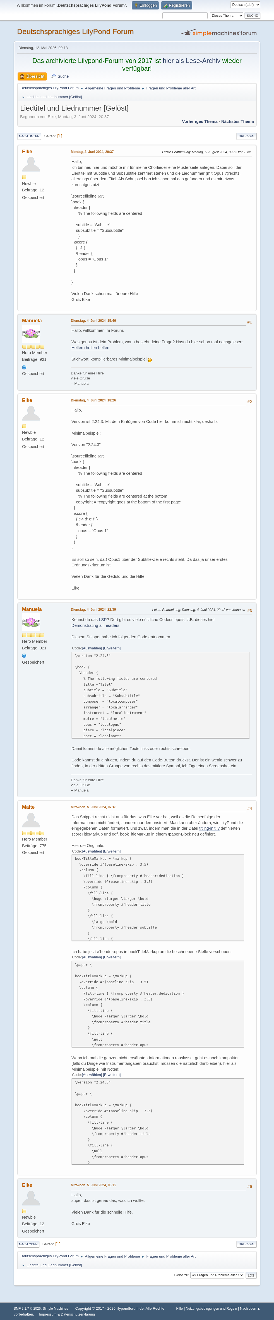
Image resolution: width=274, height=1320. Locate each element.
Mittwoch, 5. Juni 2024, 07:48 (93, 807)
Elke (27, 151)
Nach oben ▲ (250, 1309)
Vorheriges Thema (199, 121)
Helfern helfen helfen (90, 347)
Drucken (246, 136)
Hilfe (179, 1309)
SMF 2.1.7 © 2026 (27, 1309)
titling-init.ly (209, 828)
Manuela (32, 320)
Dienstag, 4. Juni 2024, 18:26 (93, 400)
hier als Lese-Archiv (191, 60)
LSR (103, 619)
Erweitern (112, 648)
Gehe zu (181, 1275)
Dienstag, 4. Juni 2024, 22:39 (93, 610)
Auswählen (92, 648)
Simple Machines (55, 1309)
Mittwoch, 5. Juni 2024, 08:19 (93, 1185)
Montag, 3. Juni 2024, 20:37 (92, 152)
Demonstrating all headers (95, 625)
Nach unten (29, 136)
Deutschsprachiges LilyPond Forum (75, 31)
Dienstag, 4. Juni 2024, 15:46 (93, 321)
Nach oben (28, 1244)
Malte (28, 807)
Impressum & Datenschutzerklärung (67, 1314)
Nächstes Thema (237, 121)
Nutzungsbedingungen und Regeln (211, 1309)
